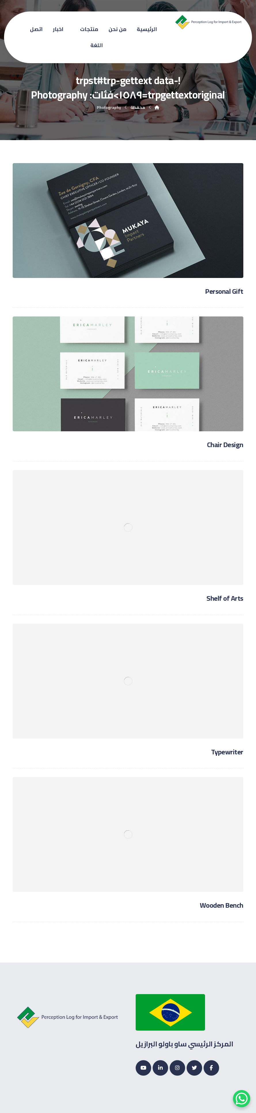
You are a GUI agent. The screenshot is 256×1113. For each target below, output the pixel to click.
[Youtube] (143, 1068)
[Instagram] (177, 1068)
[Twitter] (194, 1068)
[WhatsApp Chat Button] (241, 1098)
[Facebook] (211, 1068)
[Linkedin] (160, 1068)
